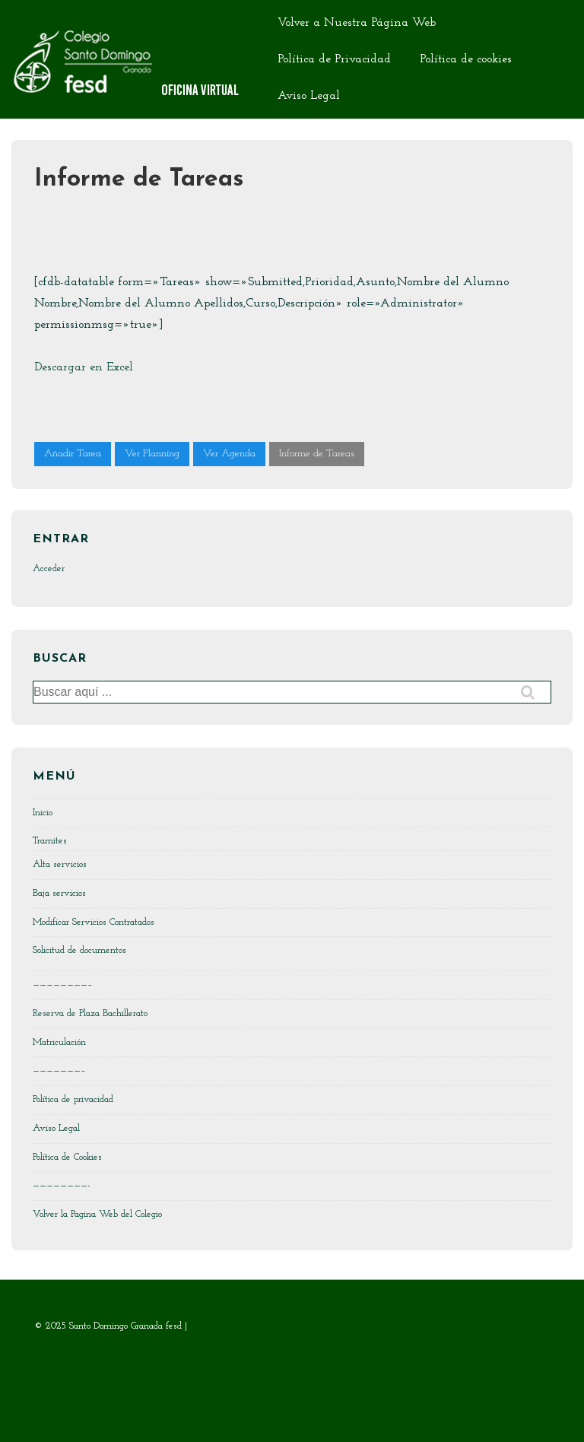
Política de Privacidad (334, 59)
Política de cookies (466, 59)
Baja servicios (59, 893)
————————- (61, 1185)
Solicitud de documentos (79, 950)
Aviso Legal (309, 96)
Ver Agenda (229, 453)
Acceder (49, 568)
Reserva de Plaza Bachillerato (90, 1013)
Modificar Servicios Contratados (93, 922)
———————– (59, 1070)
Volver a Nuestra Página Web (357, 23)
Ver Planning (152, 453)
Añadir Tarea (72, 453)
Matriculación (59, 1042)
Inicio (42, 813)
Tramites (50, 841)
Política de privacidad (73, 1099)
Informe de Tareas (316, 453)
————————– (63, 984)
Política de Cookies (67, 1157)
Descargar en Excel (83, 367)
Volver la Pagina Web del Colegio (97, 1214)
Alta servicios (60, 864)
